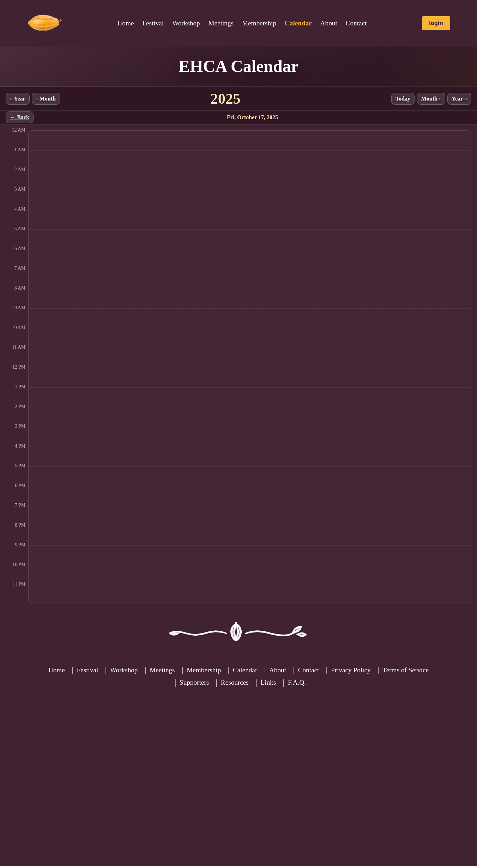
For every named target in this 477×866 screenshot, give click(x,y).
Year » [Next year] (459, 99)
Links (268, 682)
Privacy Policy (350, 670)
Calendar (245, 670)
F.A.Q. (297, 682)
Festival (153, 23)
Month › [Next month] (431, 99)
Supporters (194, 682)
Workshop (186, 23)
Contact (356, 23)
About (328, 23)
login (436, 23)
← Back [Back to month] (19, 117)
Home (125, 23)
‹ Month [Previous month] (46, 99)
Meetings (221, 23)
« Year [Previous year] (17, 99)
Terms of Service (405, 670)
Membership (259, 23)
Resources (235, 682)
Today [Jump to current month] (403, 99)
